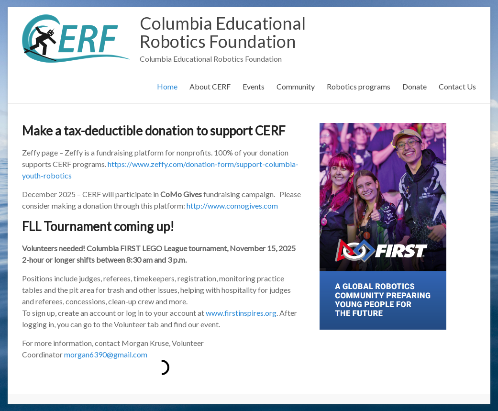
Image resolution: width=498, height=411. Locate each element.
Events (254, 86)
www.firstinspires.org (241, 312)
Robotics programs (358, 86)
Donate (414, 86)
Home (167, 86)
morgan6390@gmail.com (105, 354)
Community (296, 86)
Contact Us (457, 86)
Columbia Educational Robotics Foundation (223, 32)
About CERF (210, 86)
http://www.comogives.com (232, 205)
